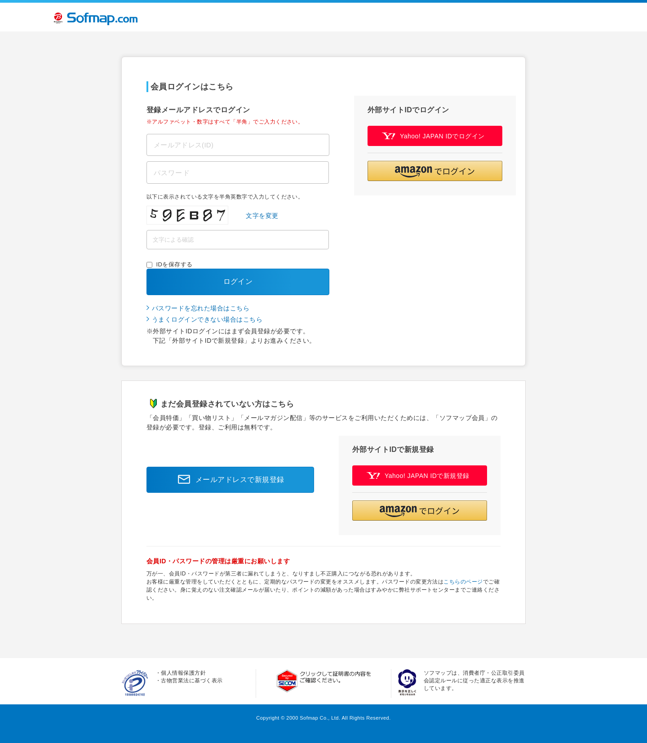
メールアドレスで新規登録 (228, 479)
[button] (435, 171)
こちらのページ (463, 582)
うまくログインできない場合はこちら (207, 319)
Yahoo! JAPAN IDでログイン (433, 136)
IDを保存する (174, 264)
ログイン (238, 281)
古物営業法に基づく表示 (191, 680)
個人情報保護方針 (183, 673)
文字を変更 (262, 215)
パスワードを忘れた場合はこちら (200, 308)
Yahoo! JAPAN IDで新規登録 (418, 475)
